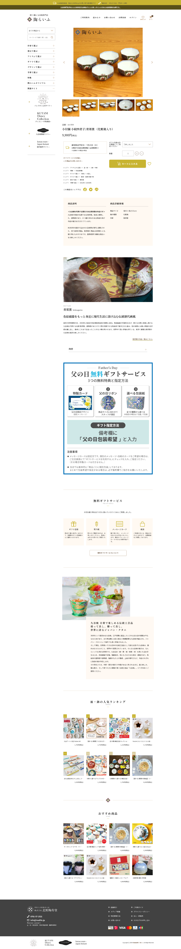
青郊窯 (82, 179)
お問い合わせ (109, 17)
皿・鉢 (86, 167)
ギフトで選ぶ (74, 173)
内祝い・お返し (86, 173)
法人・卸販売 (138, 916)
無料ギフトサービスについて (108, 553)
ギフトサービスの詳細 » (72, 158)
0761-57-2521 (112, 3)
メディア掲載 (115, 911)
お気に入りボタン (149, 163)
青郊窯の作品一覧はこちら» (143, 339)
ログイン (133, 17)
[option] (108, 62)
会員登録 (122, 17)
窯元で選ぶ (73, 179)
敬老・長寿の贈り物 (87, 176)
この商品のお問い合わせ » (72, 161)
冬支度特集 (79, 170)
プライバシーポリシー (142, 911)
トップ (65, 167)
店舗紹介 (114, 907)
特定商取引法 (115, 916)
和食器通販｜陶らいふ (138, 942)
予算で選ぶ (73, 182)
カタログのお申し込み (142, 920)
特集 (71, 170)
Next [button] (152, 62)
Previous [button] (64, 62)
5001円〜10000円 (85, 182)
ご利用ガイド (138, 907)
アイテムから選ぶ (75, 167)
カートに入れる (127, 163)
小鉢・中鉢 (94, 167)
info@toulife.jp (37, 919)
